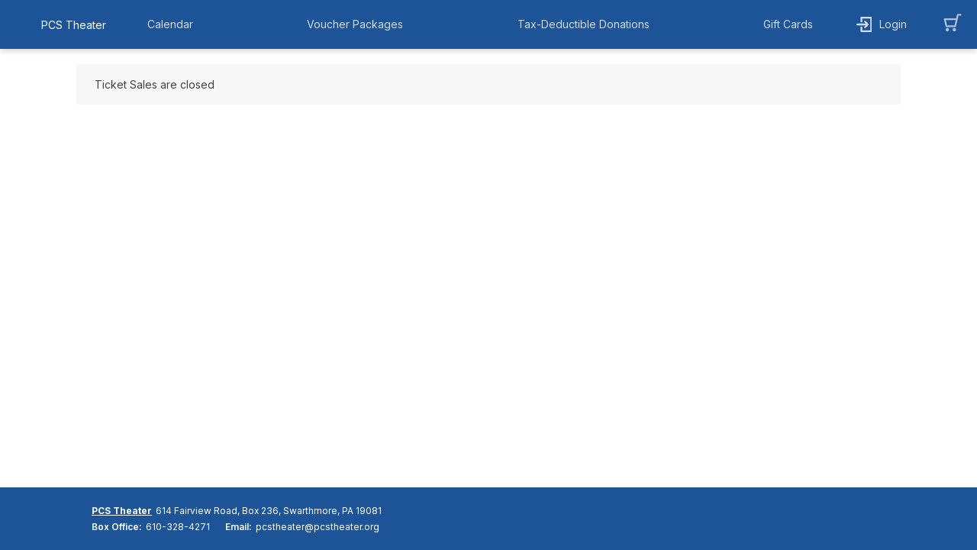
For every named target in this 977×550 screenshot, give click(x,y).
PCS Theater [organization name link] (73, 24)
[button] (174, 24)
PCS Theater (122, 510)
